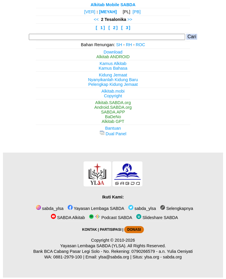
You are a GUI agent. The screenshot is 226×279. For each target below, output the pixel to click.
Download (113, 52)
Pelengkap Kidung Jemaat (113, 84)
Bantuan (113, 128)
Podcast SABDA (110, 217)
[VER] (89, 11)
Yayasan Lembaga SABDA (96, 208)
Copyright (113, 95)
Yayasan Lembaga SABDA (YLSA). (93, 245)
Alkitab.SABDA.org (113, 102)
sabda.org (172, 257)
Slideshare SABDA (157, 217)
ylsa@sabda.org (113, 257)
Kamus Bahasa (113, 68)
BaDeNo (113, 116)
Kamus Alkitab (112, 63)
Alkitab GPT (113, 121)
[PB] (137, 11)
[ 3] (126, 28)
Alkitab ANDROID (113, 56)
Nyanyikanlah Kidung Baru (113, 79)
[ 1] (100, 28)
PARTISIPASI (110, 230)
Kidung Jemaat (113, 75)
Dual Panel (113, 133)
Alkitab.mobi (113, 91)
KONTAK (89, 230)
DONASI (134, 230)
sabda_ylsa (50, 208)
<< (96, 19)
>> (129, 19)
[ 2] (113, 28)
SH (119, 44)
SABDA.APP (113, 112)
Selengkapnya (176, 208)
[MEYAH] (108, 11)
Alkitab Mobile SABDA (113, 4)
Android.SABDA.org (113, 107)
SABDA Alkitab (68, 217)
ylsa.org (151, 257)
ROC (140, 44)
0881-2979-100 (67, 257)
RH (129, 44)
